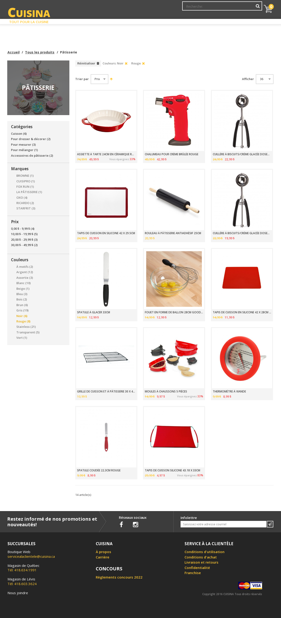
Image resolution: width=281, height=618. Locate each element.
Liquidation (140, 20)
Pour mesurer (23, 145)
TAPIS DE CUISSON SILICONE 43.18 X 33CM (172, 470)
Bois (21, 299)
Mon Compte (191, 8)
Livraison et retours (201, 562)
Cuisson (19, 134)
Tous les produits (39, 52)
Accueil (13, 52)
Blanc (23, 283)
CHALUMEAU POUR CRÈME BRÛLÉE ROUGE (171, 154)
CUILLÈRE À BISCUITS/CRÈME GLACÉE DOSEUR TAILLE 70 (242, 233)
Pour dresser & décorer (30, 139)
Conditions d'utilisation (204, 551)
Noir (21, 316)
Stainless (26, 327)
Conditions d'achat (201, 557)
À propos (103, 551)
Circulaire (174, 20)
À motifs (24, 267)
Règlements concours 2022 (119, 577)
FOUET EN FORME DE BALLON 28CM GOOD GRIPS (174, 312)
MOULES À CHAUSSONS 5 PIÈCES (166, 391)
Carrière (102, 557)
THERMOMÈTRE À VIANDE (229, 391)
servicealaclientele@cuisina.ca (31, 556)
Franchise (193, 572)
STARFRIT (25, 208)
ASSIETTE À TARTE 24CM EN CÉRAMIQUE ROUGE (106, 154)
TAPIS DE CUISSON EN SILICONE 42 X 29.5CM (106, 233)
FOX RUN (25, 187)
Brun (22, 305)
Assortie (24, 278)
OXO (21, 198)
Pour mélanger (24, 150)
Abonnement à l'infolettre (157, 8)
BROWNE (25, 176)
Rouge (23, 321)
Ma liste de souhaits (221, 8)
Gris (22, 310)
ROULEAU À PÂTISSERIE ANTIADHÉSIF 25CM (173, 233)
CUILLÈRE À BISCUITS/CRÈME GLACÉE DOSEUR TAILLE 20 (242, 154)
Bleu (21, 294)
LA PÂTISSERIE (29, 192)
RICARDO (25, 203)
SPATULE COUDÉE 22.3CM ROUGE (99, 470)
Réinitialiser (86, 63)
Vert (21, 338)
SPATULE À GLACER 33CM (93, 312)
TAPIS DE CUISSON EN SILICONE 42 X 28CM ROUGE (242, 312)
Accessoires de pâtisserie (32, 156)
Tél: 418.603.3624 (22, 581)
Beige (22, 289)
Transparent (27, 332)
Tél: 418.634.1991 (23, 567)
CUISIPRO (25, 181)
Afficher (248, 79)
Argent (24, 272)
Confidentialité (197, 567)
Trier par (82, 79)
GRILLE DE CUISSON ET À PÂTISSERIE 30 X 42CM (106, 391)
